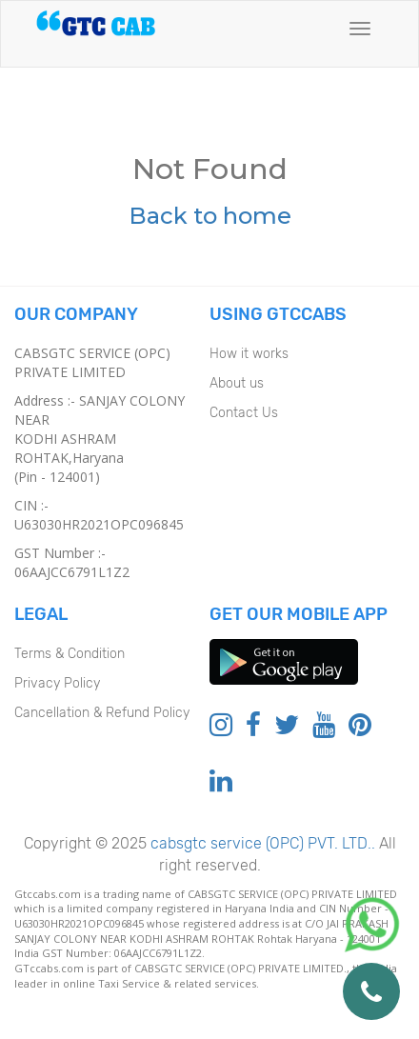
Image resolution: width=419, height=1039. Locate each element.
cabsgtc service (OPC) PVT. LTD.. (261, 843)
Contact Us (244, 413)
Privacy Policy (57, 683)
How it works (249, 354)
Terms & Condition (69, 654)
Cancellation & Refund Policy (102, 713)
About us (237, 383)
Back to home (210, 216)
